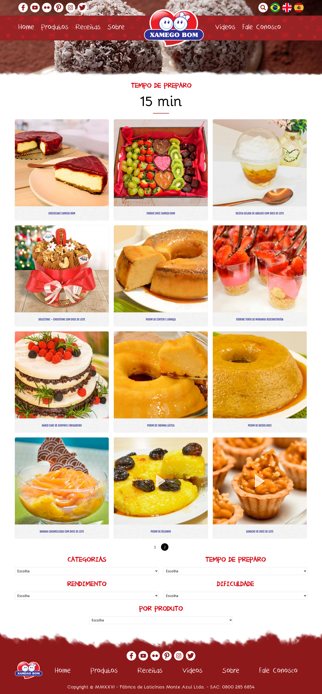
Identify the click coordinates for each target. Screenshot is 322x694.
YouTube (35, 7)
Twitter (82, 7)
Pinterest (58, 7)
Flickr (47, 7)
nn (87, 571)
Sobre (116, 28)
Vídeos (225, 28)
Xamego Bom (174, 28)
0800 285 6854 (238, 686)
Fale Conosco (261, 28)
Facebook (23, 7)
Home (26, 28)
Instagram (70, 7)
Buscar (263, 7)
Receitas (88, 28)
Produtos (55, 28)
